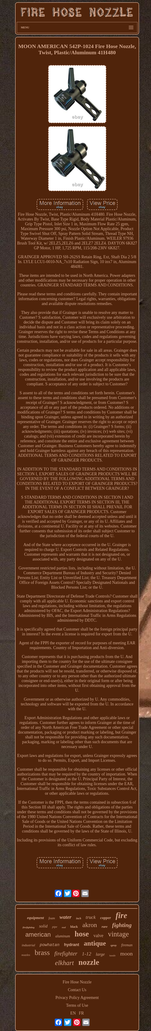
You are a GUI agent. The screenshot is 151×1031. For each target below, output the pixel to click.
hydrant (71, 944)
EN (73, 1013)
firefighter (65, 953)
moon (126, 954)
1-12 (86, 954)
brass (42, 952)
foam (52, 918)
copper (105, 918)
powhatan (49, 945)
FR (81, 1013)
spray (113, 945)
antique (95, 943)
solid (43, 926)
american (38, 934)
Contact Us (77, 989)
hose (82, 934)
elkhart (64, 962)
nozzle (88, 962)
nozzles (26, 955)
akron (89, 924)
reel (64, 927)
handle (112, 955)
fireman (126, 945)
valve (98, 935)
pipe (54, 926)
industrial (28, 945)
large (100, 954)
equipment (35, 918)
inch (78, 918)
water (65, 917)
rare (104, 926)
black (74, 926)
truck (91, 917)
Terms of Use (77, 1005)
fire (121, 915)
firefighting (29, 927)
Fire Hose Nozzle (77, 982)
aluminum (62, 936)
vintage (118, 934)
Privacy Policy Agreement (77, 997)
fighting (122, 925)
